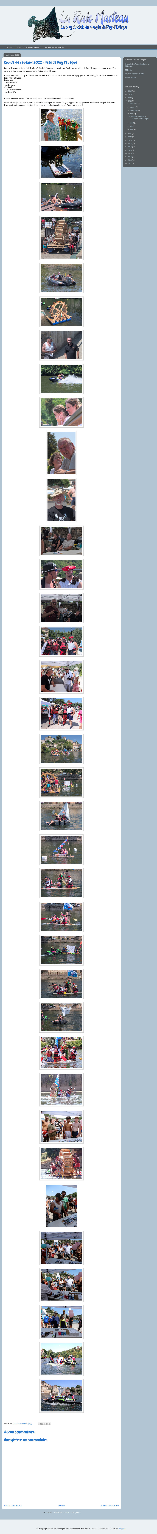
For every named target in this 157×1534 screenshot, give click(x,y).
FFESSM (128, 70)
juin (131, 126)
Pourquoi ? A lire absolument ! (28, 47)
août (132, 114)
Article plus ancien (110, 1505)
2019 (130, 140)
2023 (130, 98)
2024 (130, 94)
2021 (130, 134)
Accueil (9, 47)
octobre (133, 107)
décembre (134, 104)
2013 (130, 160)
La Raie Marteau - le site (134, 74)
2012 (130, 163)
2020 (130, 137)
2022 (130, 101)
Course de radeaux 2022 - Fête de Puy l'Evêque (138, 118)
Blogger (122, 1529)
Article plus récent (13, 1505)
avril (131, 129)
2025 (130, 91)
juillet (132, 123)
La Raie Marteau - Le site (54, 47)
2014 (130, 157)
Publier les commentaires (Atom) (67, 1512)
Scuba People (130, 78)
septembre (134, 110)
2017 (130, 147)
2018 (130, 143)
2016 (130, 150)
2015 (130, 153)
